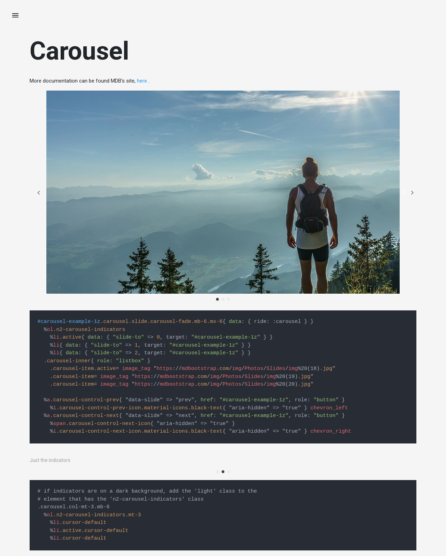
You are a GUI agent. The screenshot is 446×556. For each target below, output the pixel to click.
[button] (38, 192)
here (142, 81)
